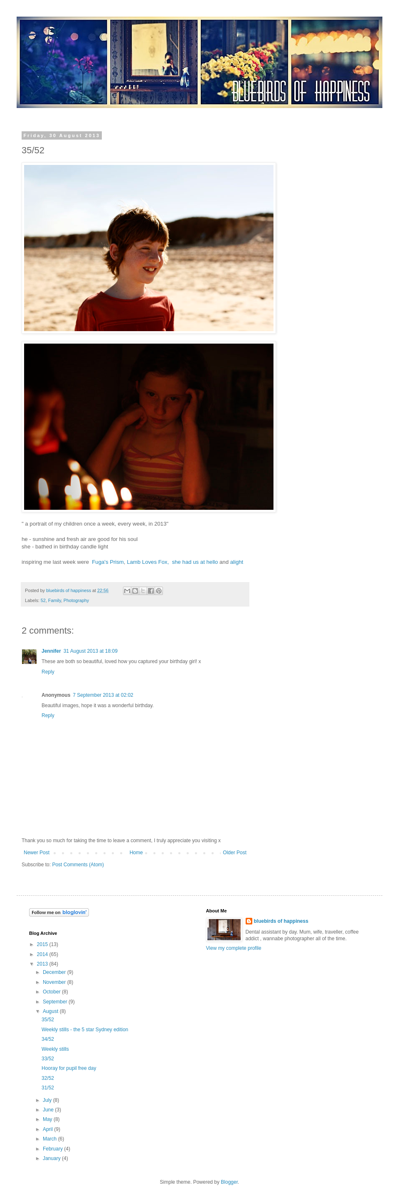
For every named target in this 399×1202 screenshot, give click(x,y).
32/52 (48, 1078)
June (49, 1110)
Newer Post (36, 852)
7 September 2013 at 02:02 (103, 695)
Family (54, 600)
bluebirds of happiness (281, 921)
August (51, 1011)
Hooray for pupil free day (69, 1068)
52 (43, 600)
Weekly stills (55, 1049)
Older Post (234, 852)
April (48, 1129)
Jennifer (51, 651)
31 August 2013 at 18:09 (91, 651)
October (52, 992)
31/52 (48, 1088)
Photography (76, 600)
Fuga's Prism (108, 562)
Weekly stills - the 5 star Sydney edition (85, 1029)
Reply (48, 672)
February (53, 1149)
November (55, 982)
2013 (43, 964)
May (48, 1119)
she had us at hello (195, 562)
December (55, 972)
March (50, 1139)
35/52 (48, 1020)
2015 (43, 944)
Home (136, 852)
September (56, 1002)
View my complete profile (233, 948)
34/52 (48, 1039)
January (52, 1158)
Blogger (229, 1182)
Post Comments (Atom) (78, 865)
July (48, 1100)
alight (237, 562)
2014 (43, 954)
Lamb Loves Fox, (148, 562)
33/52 (48, 1059)
